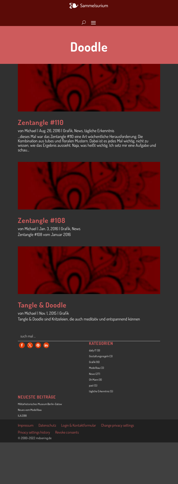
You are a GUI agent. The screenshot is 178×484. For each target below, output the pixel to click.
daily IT (92, 350)
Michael (30, 130)
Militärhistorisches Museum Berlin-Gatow (40, 404)
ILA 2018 (22, 415)
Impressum (25, 426)
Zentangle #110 (41, 122)
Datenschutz (47, 426)
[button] (22, 345)
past (91, 385)
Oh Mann (93, 379)
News (78, 130)
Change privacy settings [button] (117, 426)
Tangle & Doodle (42, 304)
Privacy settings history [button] (34, 433)
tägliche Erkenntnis (99, 130)
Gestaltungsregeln (99, 356)
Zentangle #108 (41, 220)
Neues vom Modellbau (30, 410)
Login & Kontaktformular (78, 426)
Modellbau (94, 368)
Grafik (68, 130)
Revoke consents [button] (67, 433)
